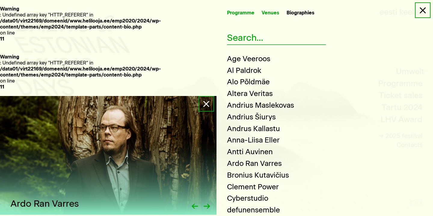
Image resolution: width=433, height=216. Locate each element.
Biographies (301, 13)
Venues (270, 13)
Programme (240, 13)
